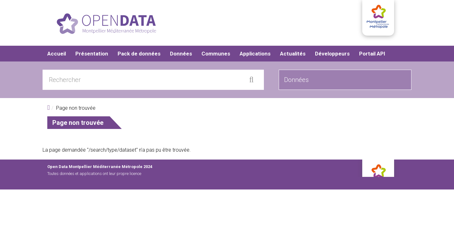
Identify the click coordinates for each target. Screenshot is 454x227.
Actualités (293, 53)
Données (181, 53)
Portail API (372, 53)
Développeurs (332, 53)
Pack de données (139, 53)
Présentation (91, 53)
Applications (255, 53)
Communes (215, 53)
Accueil (56, 53)
